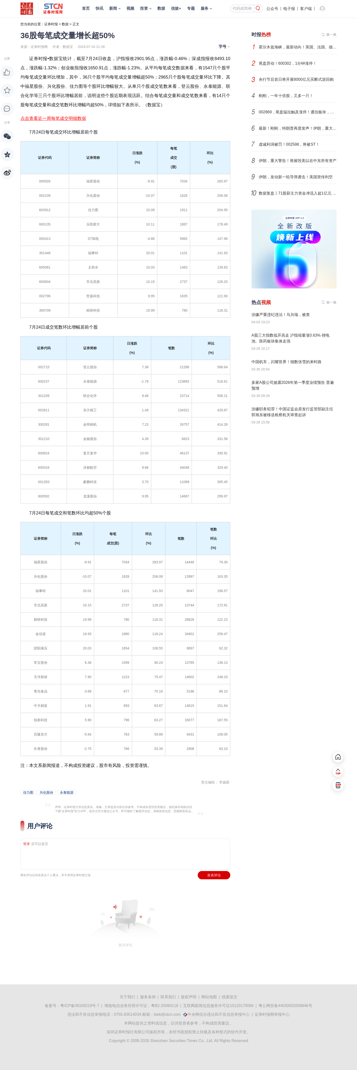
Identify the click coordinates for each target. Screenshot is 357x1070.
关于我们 (127, 997)
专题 (191, 8)
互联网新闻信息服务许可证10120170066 (218, 1006)
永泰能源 (66, 792)
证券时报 (51, 24)
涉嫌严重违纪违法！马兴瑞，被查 (280, 315)
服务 (204, 8)
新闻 (113, 8)
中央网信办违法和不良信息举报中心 (218, 1014)
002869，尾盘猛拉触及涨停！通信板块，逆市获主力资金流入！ (298, 112)
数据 (161, 8)
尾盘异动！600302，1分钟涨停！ (288, 63)
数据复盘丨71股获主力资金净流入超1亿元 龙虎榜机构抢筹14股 (298, 193)
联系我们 (168, 997)
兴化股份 (46, 792)
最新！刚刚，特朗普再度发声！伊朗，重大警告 (298, 128)
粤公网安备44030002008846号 (285, 1006)
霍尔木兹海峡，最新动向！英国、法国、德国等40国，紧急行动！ (298, 47)
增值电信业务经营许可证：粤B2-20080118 (141, 1006)
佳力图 (28, 792)
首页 (86, 8)
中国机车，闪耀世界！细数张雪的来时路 (286, 362)
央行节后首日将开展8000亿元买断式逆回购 (296, 79)
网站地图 (209, 997)
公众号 (272, 9)
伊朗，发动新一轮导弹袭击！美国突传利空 (296, 177)
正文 (75, 24)
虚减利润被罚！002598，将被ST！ (289, 144)
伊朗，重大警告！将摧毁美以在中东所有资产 (298, 161)
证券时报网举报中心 (272, 1014)
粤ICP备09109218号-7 (79, 1006)
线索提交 (229, 997)
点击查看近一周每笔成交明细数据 (53, 118)
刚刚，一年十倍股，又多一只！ (286, 96)
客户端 (306, 9)
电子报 (289, 9)
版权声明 (188, 997)
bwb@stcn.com (167, 1014)
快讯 (99, 8)
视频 (130, 8)
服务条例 (148, 997)
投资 (144, 8)
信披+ (176, 8)
